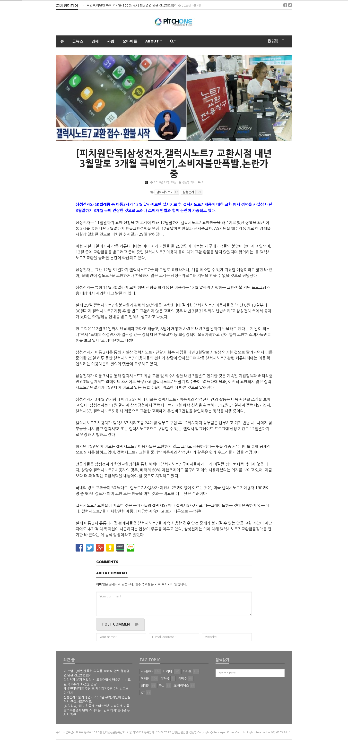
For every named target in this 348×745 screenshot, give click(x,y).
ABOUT (152, 41)
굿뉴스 (77, 41)
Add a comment (112, 573)
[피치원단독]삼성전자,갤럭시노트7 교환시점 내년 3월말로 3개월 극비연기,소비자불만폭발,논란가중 (174, 163)
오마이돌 (129, 41)
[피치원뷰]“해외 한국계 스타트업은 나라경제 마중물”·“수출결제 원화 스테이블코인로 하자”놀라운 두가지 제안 (96, 710)
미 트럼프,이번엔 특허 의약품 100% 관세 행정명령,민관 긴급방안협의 (130, 5)
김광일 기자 (188, 182)
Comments (107, 562)
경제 (95, 41)
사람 (110, 41)
